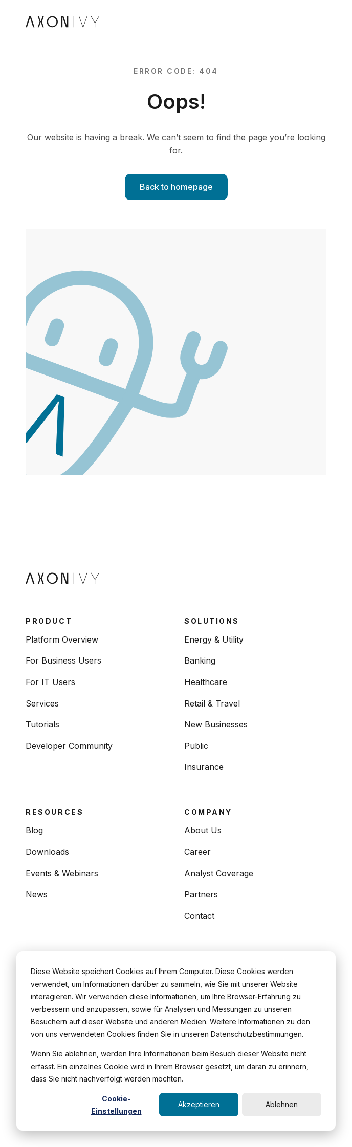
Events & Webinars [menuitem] (62, 873)
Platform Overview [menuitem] (62, 639)
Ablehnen (282, 1104)
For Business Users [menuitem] (63, 660)
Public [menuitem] (196, 746)
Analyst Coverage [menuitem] (218, 873)
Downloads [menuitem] (47, 852)
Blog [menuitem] (34, 830)
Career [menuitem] (197, 852)
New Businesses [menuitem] (216, 724)
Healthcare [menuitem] (205, 682)
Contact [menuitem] (199, 916)
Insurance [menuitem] (204, 767)
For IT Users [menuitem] (50, 682)
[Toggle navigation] (317, 21)
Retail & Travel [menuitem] (212, 703)
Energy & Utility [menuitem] (214, 639)
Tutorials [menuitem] (42, 724)
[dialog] (176, 1041)
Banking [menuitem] (199, 660)
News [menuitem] (37, 894)
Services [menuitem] (42, 703)
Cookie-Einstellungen (116, 1105)
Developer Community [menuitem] (69, 746)
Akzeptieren (198, 1104)
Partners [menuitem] (201, 894)
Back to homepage (176, 187)
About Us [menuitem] (203, 830)
